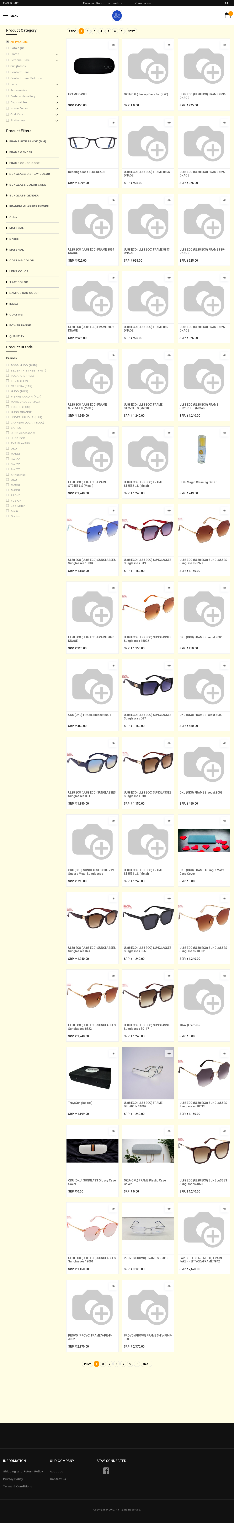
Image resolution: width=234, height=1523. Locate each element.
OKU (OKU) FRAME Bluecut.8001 (91, 739)
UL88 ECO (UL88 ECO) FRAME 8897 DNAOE (200, 178)
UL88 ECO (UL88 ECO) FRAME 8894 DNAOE (200, 258)
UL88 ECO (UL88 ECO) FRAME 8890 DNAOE (89, 660)
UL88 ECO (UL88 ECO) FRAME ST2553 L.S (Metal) (144, 419)
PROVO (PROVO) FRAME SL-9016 (147, 1303)
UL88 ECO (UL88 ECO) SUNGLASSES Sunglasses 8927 (202, 580)
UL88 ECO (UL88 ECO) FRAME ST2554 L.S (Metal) (89, 419)
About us (56, 1471)
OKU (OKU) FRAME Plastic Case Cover (146, 1224)
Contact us (58, 1479)
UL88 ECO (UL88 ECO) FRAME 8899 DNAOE (89, 258)
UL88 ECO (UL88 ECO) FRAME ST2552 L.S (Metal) (144, 500)
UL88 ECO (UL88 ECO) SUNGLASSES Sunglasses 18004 (92, 580)
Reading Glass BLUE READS (88, 176)
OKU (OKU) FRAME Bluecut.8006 (202, 659)
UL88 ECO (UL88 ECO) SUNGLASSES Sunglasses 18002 (203, 983)
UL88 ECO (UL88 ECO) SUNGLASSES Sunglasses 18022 (147, 660)
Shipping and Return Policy (23, 1471)
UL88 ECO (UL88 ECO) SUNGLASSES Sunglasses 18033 (203, 1143)
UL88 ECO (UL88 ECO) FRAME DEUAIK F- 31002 (144, 1143)
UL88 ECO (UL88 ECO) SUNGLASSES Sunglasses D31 (90, 822)
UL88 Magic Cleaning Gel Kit (200, 498)
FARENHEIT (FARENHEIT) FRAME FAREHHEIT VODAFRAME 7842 (202, 1305)
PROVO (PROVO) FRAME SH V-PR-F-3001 (148, 1385)
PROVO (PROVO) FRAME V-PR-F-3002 (91, 1385)
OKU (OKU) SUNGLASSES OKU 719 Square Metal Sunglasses (92, 902)
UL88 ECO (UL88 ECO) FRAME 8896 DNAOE (200, 97)
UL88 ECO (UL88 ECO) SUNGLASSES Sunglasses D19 (145, 580)
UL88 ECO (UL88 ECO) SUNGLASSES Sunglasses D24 (90, 983)
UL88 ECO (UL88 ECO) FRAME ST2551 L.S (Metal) (200, 419)
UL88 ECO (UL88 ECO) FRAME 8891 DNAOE (144, 338)
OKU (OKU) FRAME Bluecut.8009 (202, 739)
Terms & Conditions (17, 1486)
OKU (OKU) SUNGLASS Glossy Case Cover (90, 1224)
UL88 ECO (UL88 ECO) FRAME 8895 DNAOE (144, 178)
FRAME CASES (79, 95)
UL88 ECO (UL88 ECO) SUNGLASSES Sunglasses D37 (145, 741)
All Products (19, 41)
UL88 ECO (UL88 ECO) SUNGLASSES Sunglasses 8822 (91, 1063)
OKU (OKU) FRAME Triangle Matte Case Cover (203, 902)
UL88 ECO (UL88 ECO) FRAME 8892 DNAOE (200, 338)
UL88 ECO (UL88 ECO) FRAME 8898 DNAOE (89, 338)
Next (131, 31)
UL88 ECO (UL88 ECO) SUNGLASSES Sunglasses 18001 (92, 1305)
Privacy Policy (13, 1479)
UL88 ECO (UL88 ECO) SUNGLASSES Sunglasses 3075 (202, 1224)
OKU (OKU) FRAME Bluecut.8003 (202, 820)
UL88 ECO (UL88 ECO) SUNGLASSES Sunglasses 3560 (146, 983)
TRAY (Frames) (191, 1061)
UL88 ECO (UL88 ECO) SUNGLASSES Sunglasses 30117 (147, 1063)
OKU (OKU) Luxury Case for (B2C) (147, 95)
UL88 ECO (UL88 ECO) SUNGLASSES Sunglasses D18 (145, 822)
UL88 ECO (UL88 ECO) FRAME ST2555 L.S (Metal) (89, 500)
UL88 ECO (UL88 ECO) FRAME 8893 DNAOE (144, 258)
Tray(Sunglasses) (82, 1142)
